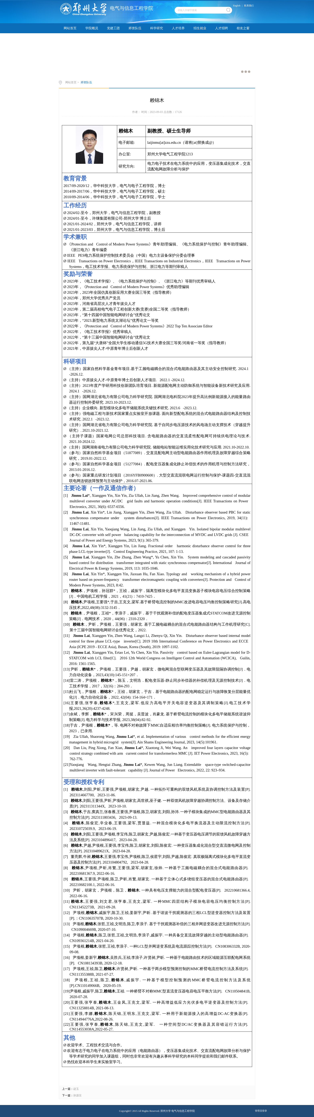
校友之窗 (243, 28)
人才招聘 (221, 28)
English (237, 5)
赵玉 (76, 1088)
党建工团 (113, 28)
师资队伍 (135, 28)
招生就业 (199, 28)
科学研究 (156, 28)
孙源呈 (77, 1095)
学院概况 (91, 28)
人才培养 (178, 28)
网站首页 (70, 28)
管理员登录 (261, 1110)
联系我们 (249, 5)
